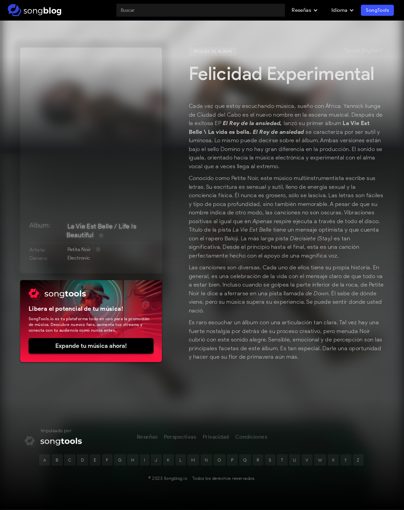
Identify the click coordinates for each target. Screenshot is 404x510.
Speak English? (363, 51)
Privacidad (216, 442)
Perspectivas (180, 442)
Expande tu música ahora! (91, 346)
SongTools (377, 10)
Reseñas (147, 442)
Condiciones (251, 442)
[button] (305, 10)
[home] (34, 10)
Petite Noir (79, 249)
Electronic (78, 258)
